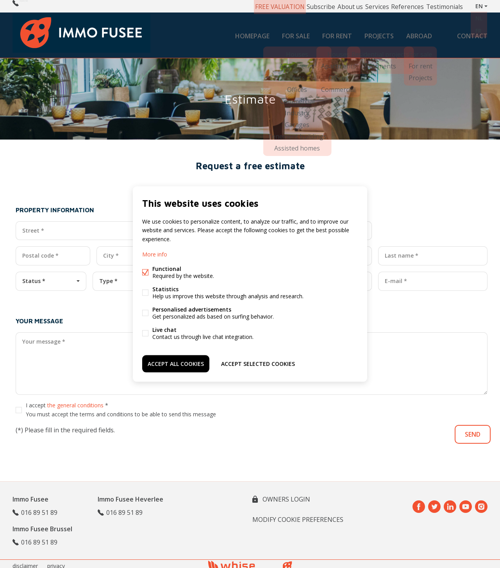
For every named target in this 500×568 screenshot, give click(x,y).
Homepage (252, 33)
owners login (285, 495)
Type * (108, 276)
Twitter (434, 502)
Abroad (419, 33)
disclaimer (25, 561)
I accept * (121, 405)
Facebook (418, 502)
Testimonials (436, 6)
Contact (472, 33)
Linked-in (450, 502)
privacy (56, 561)
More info (154, 255)
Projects (379, 33)
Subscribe (298, 6)
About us (331, 6)
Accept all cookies (176, 362)
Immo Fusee (30, 495)
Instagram (481, 502)
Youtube (465, 502)
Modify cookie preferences (297, 515)
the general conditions (75, 400)
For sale (296, 33)
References (396, 6)
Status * (33, 276)
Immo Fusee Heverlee (130, 495)
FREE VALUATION (254, 6)
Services (362, 6)
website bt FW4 (287, 561)
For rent (337, 33)
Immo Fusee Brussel (42, 524)
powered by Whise (240, 561)
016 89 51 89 (37, 6)
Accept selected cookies (258, 362)
